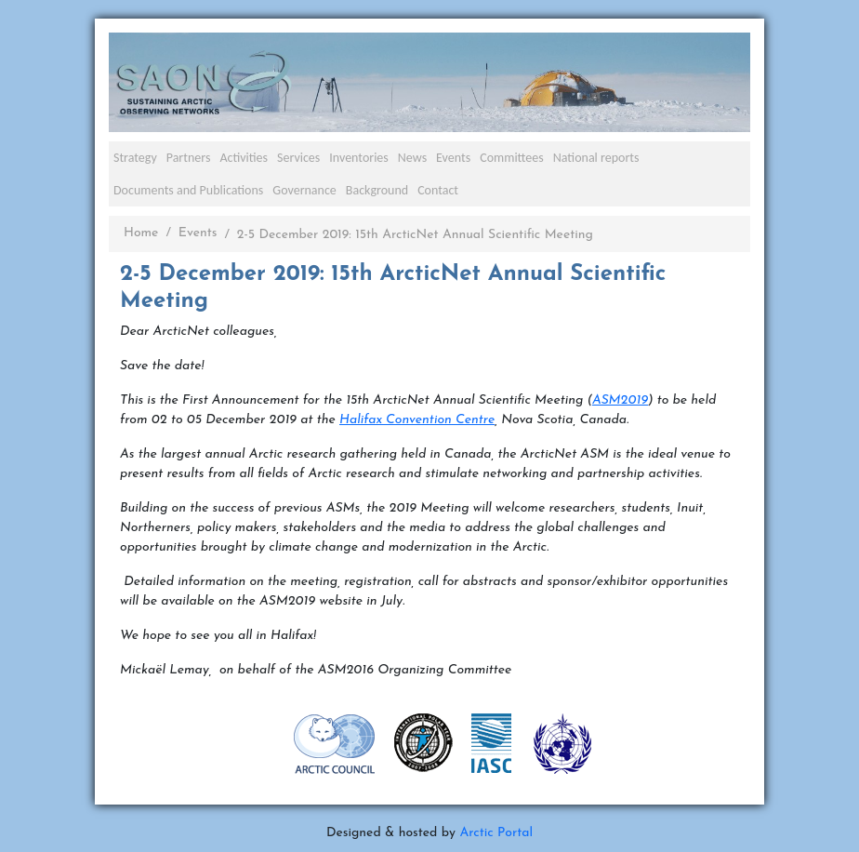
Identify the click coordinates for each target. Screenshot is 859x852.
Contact (437, 190)
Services (298, 158)
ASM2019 (620, 400)
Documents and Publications (188, 190)
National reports (596, 158)
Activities (243, 158)
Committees (512, 158)
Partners (188, 158)
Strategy (135, 158)
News (412, 158)
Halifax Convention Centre (417, 420)
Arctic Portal (496, 833)
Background (377, 190)
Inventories (359, 158)
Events (453, 158)
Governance (304, 190)
